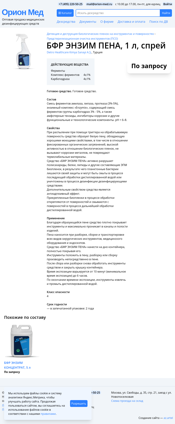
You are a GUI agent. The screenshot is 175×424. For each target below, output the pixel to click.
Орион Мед (22, 12)
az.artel (168, 418)
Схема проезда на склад (127, 401)
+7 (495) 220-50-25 (71, 4)
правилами (48, 414)
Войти (167, 4)
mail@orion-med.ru (99, 4)
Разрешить (78, 403)
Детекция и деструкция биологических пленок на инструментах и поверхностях (100, 34)
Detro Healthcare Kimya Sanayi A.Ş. (69, 52)
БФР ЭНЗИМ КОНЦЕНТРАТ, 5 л (17, 365)
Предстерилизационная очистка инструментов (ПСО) (82, 38)
